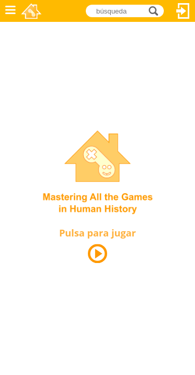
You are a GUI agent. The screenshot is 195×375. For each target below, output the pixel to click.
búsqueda (156, 10)
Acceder (183, 11)
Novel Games (32, 11)
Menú (10, 11)
